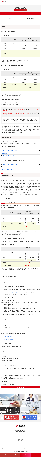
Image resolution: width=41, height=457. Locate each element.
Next (39, 418)
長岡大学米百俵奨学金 (10, 21)
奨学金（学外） (5, 153)
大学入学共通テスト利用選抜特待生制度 (9, 150)
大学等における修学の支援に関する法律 (10, 292)
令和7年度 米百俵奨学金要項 (7, 336)
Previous (2, 418)
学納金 (10, 18)
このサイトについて (25, 448)
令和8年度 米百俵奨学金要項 (7, 339)
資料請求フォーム (20, 387)
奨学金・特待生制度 (31, 18)
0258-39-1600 (22, 431)
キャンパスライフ (4, 13)
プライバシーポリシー (4, 448)
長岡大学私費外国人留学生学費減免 (8, 155)
